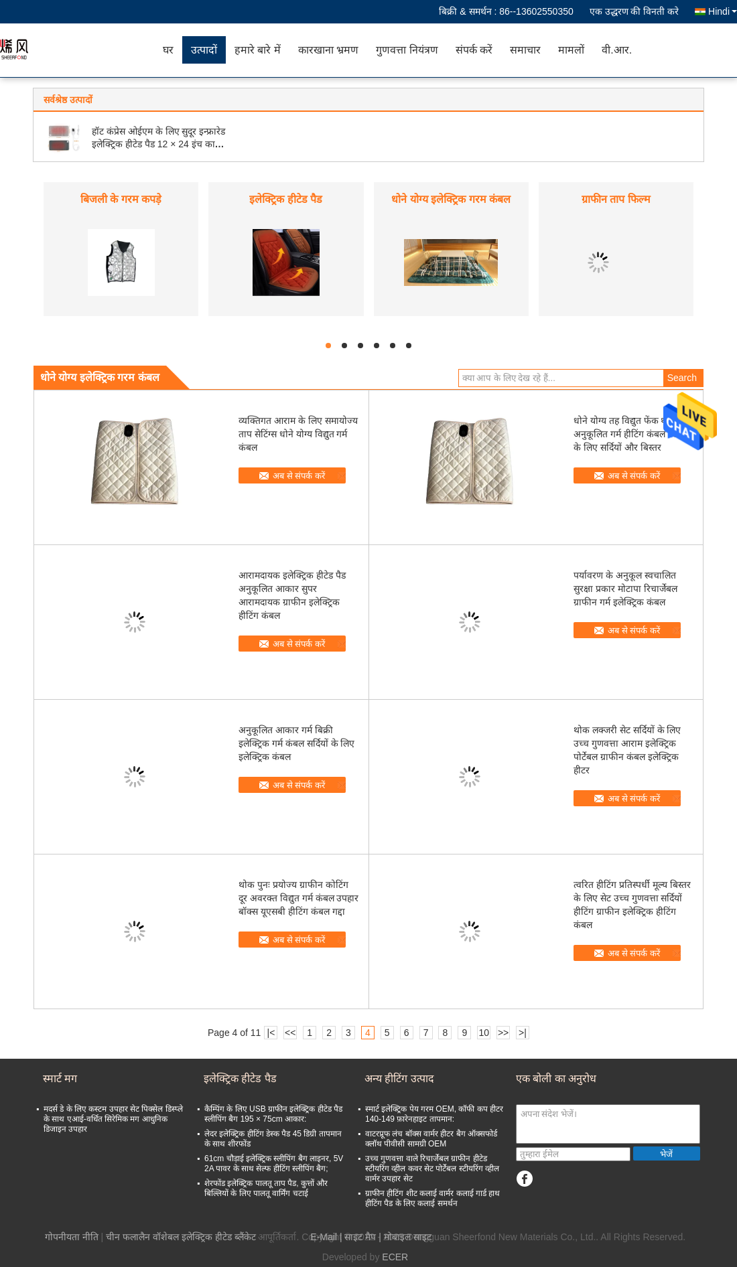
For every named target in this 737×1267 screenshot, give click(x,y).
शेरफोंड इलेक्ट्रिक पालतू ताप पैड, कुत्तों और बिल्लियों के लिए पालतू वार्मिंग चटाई (266, 1188)
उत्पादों (204, 50)
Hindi (722, 11)
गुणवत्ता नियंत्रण (407, 50)
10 (483, 1032)
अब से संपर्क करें (299, 476)
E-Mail (323, 1237)
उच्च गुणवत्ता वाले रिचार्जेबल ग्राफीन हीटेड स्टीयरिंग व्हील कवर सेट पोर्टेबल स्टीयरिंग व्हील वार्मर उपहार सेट (432, 1168)
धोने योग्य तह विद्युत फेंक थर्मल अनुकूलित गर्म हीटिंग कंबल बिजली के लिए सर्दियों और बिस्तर (632, 434)
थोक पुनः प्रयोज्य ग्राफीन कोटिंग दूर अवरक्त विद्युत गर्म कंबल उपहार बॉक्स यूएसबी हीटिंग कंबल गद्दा (298, 898)
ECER (395, 1257)
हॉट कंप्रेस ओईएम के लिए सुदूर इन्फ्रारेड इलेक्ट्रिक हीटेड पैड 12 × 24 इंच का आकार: (158, 144)
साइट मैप (360, 1237)
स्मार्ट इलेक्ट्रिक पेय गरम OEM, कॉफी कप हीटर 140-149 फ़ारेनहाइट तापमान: (434, 1114)
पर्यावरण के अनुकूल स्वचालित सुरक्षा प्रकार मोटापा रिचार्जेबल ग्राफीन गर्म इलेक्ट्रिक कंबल (625, 588)
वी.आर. (617, 50)
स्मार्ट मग (60, 1078)
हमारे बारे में (257, 50)
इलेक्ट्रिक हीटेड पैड (285, 199)
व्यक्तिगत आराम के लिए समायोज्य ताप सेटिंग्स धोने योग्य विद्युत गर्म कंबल (298, 434)
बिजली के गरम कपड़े (120, 199)
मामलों (571, 50)
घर (168, 50)
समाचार (525, 50)
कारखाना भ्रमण (328, 50)
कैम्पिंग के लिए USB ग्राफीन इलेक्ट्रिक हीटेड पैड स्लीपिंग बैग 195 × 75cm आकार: (273, 1114)
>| (523, 1032)
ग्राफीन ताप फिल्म (616, 199)
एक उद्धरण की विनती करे (634, 11)
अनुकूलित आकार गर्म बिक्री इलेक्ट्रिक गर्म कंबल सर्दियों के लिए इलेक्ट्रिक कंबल (296, 743)
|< (271, 1032)
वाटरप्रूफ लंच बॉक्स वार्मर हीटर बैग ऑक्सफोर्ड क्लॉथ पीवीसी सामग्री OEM (431, 1138)
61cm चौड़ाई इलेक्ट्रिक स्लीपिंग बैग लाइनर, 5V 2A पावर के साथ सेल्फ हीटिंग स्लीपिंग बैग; (273, 1163)
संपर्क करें (474, 50)
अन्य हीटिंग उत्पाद (399, 1078)
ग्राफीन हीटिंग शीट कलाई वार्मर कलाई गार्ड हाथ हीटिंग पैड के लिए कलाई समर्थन (432, 1198)
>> (503, 1032)
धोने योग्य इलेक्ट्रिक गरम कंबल (451, 199)
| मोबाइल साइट (405, 1237)
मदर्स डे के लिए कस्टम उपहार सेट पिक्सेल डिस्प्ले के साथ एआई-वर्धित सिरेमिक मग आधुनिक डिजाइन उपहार (113, 1119)
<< (290, 1032)
